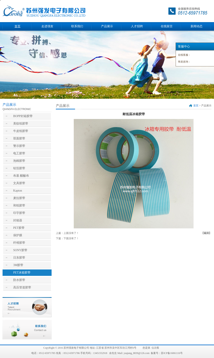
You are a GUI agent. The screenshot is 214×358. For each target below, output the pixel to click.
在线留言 (167, 26)
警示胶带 (19, 145)
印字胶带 (19, 213)
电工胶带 (19, 153)
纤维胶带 (19, 242)
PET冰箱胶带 (21, 272)
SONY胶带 (20, 250)
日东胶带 (19, 257)
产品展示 (107, 26)
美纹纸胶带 (20, 123)
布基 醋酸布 (21, 175)
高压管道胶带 (22, 287)
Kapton (17, 190)
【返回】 (206, 233)
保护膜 (17, 235)
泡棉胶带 (19, 160)
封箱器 (17, 220)
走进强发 (47, 26)
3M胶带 (18, 265)
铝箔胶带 (19, 168)
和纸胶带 (19, 205)
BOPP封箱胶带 (23, 116)
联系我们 (77, 26)
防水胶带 (19, 280)
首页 (17, 26)
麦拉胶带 (19, 198)
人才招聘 (137, 26)
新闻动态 (196, 26)
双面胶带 (19, 138)
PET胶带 (19, 227)
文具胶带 (19, 183)
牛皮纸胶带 (20, 131)
